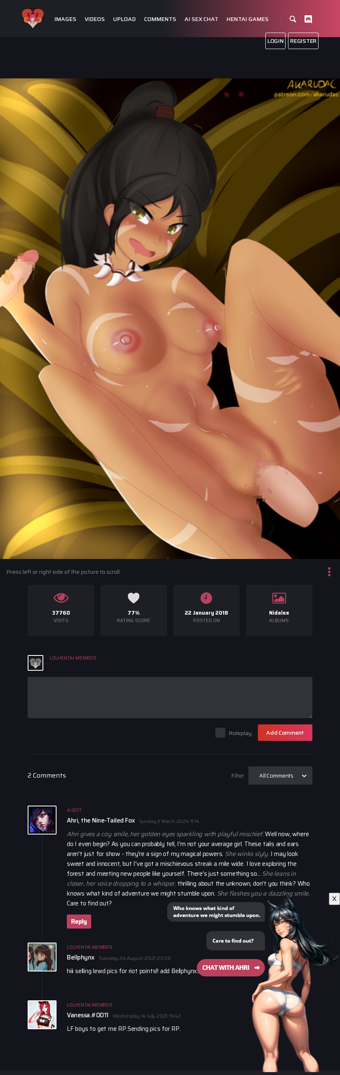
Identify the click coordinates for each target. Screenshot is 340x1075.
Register (303, 40)
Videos (95, 19)
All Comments (276, 775)
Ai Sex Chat (201, 19)
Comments (160, 19)
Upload (124, 19)
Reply (79, 921)
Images (65, 19)
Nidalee (279, 612)
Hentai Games (248, 19)
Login (275, 40)
